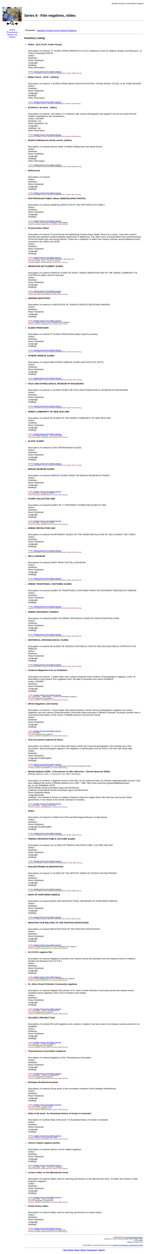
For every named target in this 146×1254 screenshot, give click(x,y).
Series (83, 1250)
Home (12, 30)
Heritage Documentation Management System (127, 1245)
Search (12, 37)
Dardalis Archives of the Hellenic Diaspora (57, 30)
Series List (12, 34)
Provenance (12, 32)
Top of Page (68, 1250)
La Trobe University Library (134, 1237)
